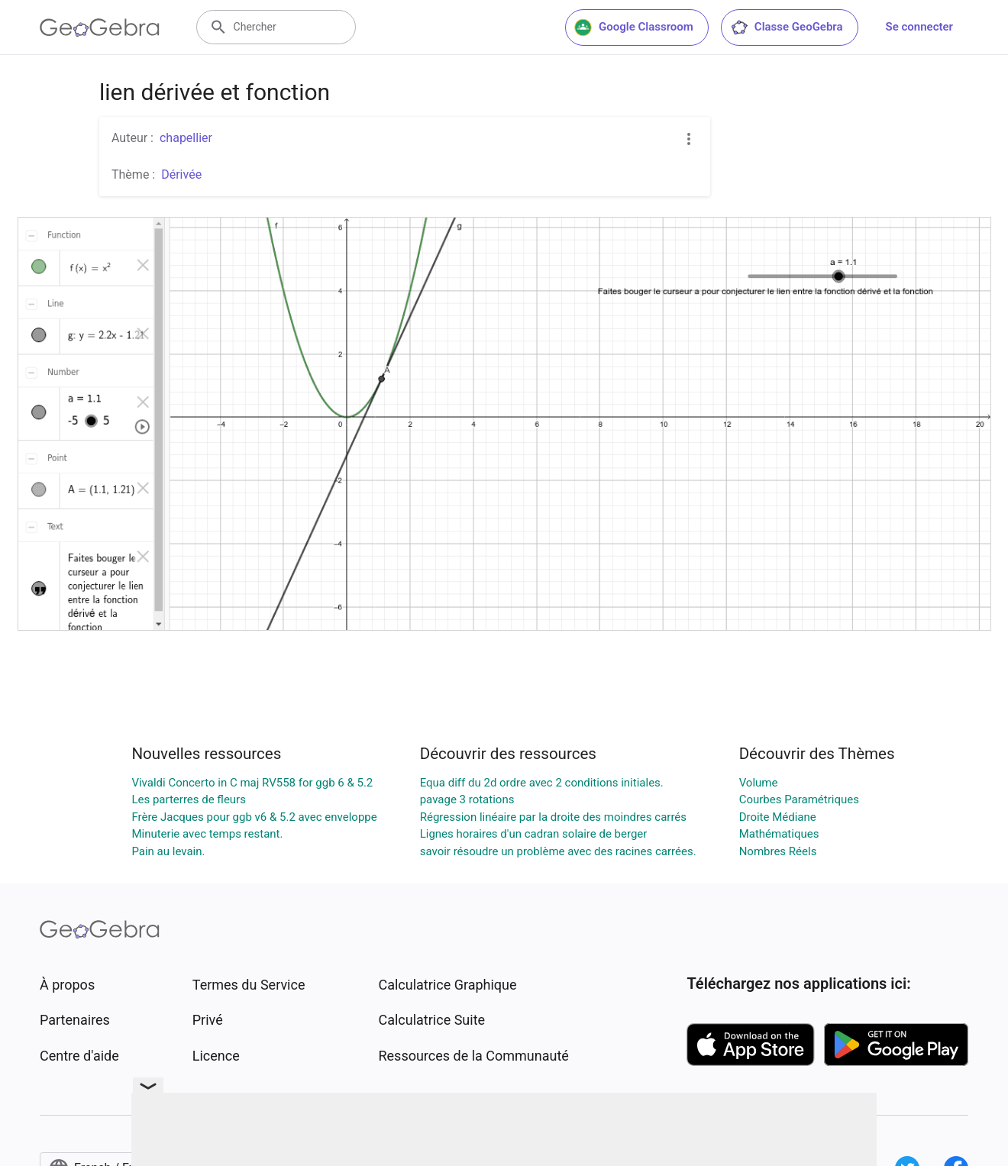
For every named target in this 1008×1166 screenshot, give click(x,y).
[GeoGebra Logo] (100, 27)
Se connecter (919, 27)
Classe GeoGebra (786, 27)
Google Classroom (633, 27)
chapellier (186, 138)
